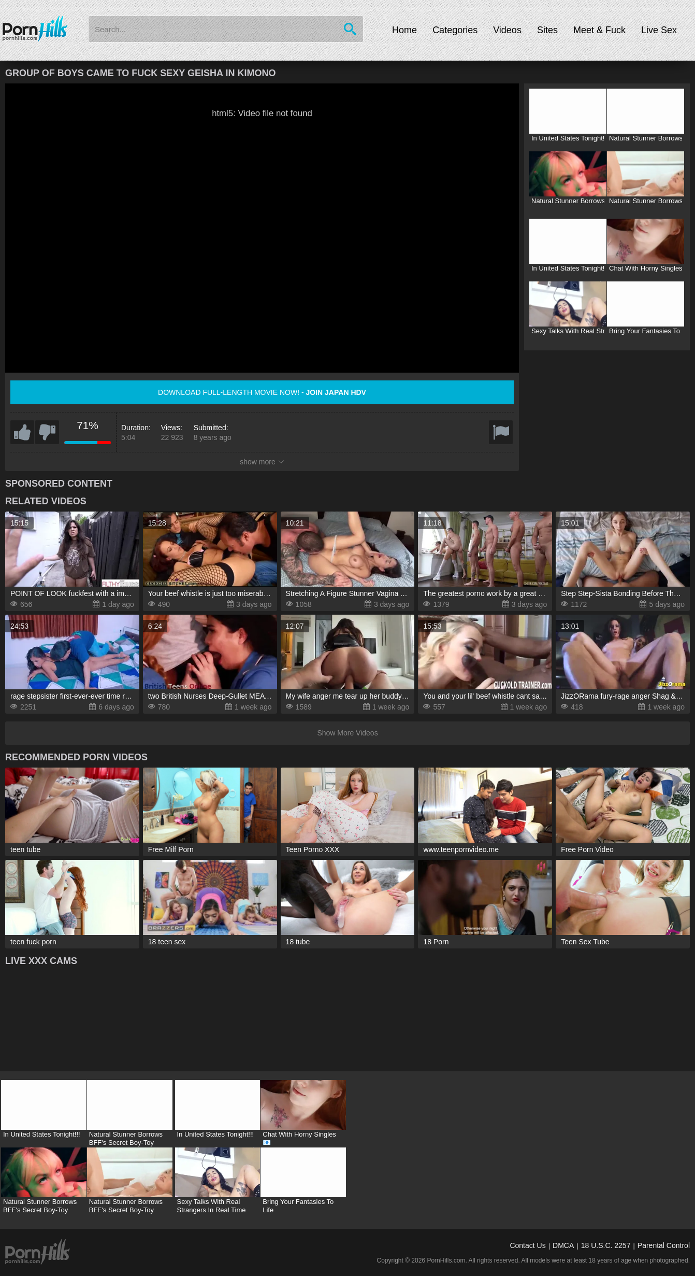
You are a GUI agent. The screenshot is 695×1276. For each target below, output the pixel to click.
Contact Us (527, 1245)
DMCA (563, 1245)
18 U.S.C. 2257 (606, 1245)
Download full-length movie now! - (262, 392)
